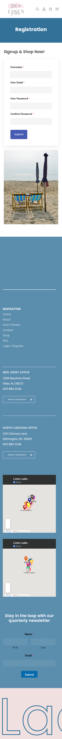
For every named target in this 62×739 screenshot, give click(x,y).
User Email (17, 82)
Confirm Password (22, 113)
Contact (8, 330)
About (7, 319)
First (15, 647)
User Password (20, 98)
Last (43, 647)
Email (29, 655)
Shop (6, 335)
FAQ (5, 340)
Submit (19, 134)
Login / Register (13, 346)
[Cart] (50, 9)
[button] (57, 9)
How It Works (12, 324)
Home (7, 314)
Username (17, 67)
